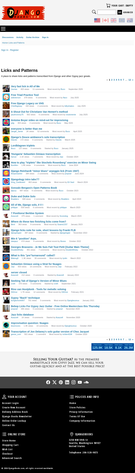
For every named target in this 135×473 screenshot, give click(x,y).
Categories (3, 29)
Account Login (10, 403)
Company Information (82, 420)
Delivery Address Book (15, 411)
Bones (63, 241)
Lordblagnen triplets (23, 145)
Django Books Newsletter (17, 416)
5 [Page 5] (118, 79)
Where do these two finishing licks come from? (38, 221)
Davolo (14, 140)
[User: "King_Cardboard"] (6, 181)
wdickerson (16, 98)
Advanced (128, 12)
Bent (13, 224)
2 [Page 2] (111, 79)
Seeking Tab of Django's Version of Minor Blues (39, 280)
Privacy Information (81, 411)
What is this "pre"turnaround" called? (33, 255)
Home (72, 403)
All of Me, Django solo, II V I (27, 204)
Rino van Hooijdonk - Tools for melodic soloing (38, 289)
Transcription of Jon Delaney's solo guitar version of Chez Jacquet (50, 331)
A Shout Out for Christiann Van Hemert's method (39, 111)
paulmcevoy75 (17, 115)
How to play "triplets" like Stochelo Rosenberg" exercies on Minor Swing (53, 162)
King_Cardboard (18, 182)
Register (14, 50)
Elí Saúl (71, 182)
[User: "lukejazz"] (6, 240)
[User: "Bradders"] (6, 198)
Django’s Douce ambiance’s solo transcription (38, 137)
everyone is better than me (26, 128)
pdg (12, 123)
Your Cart (108, 5)
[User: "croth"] (6, 282)
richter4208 (67, 334)
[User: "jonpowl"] (6, 308)
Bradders (15, 199)
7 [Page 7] (123, 79)
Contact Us (8, 425)
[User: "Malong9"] (6, 257)
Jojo (61, 157)
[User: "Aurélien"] (6, 164)
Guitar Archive (32, 37)
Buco (63, 89)
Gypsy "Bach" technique (25, 297)
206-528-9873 (90, 452)
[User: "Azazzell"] (6, 215)
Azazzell (14, 216)
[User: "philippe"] (6, 206)
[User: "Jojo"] (6, 266)
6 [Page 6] (121, 79)
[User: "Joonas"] (6, 88)
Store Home (9, 440)
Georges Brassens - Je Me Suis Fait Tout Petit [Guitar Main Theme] (50, 247)
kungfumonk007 (18, 300)
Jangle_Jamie (17, 131)
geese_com (16, 334)
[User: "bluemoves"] (6, 325)
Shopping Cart (10, 445)
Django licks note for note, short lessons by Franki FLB (43, 230)
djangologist (16, 233)
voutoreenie (71, 115)
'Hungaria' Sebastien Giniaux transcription (36, 154)
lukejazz (14, 241)
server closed (19, 272)
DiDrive (14, 292)
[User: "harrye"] (6, 156)
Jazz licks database (22, 314)
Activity (19, 37)
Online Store (4, 434)
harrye (14, 157)
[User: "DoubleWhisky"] (6, 249)
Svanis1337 (62, 224)
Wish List (7, 449)
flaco (65, 98)
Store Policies (77, 407)
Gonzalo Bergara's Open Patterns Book (34, 187)
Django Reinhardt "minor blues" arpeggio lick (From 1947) (45, 171)
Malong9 (14, 258)
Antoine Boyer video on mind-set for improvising (39, 120)
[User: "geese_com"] (6, 333)
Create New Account (13, 407)
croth (13, 284)
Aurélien (14, 165)
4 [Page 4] (116, 79)
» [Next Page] (132, 79)
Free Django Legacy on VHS (27, 103)
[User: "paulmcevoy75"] (6, 113)
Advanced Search (12, 458)
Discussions (8, 37)
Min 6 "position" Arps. (24, 238)
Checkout (7, 453)
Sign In (45, 37)
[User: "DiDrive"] (6, 291)
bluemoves (15, 326)
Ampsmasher (16, 174)
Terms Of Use (77, 416)
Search (94, 12)
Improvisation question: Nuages (30, 323)
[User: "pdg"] (6, 122)
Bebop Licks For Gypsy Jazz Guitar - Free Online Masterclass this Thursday (55, 306)
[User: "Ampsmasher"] (6, 173)
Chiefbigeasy (16, 106)
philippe (14, 207)
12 (129, 79)
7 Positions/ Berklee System (27, 213)
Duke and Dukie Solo (23, 196)
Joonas (14, 89)
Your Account (4, 397)
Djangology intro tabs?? (25, 179)
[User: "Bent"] (6, 223)
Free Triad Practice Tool (25, 95)
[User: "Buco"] (6, 147)
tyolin (65, 258)
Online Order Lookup (14, 420)
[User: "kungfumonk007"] (6, 299)
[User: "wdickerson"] (6, 97)
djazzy (14, 191)
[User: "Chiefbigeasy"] (6, 105)
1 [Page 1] (109, 79)
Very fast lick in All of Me (25, 86)
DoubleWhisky (17, 250)
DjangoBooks (72, 434)
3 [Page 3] (114, 79)
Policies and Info (72, 397)
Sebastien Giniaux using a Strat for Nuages (36, 264)
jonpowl (68, 174)
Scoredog (64, 216)
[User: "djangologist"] (6, 232)
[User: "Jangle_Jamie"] (6, 130)
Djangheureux (73, 300)
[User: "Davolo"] (6, 139)
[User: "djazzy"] (6, 189)
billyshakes (69, 106)
